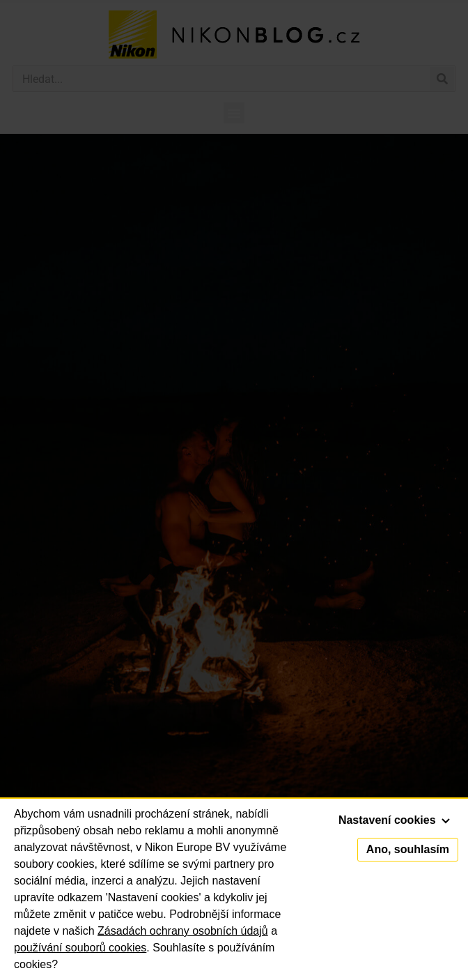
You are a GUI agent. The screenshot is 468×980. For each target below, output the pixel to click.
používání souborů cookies (80, 948)
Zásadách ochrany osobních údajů (183, 931)
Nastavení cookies (394, 820)
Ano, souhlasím (407, 849)
